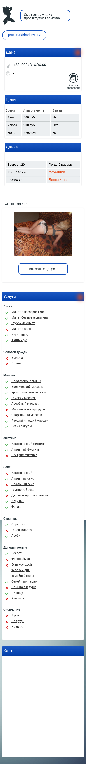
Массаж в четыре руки (28, 409)
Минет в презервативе (27, 312)
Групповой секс (22, 489)
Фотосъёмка (20, 559)
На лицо (17, 626)
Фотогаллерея (16, 204)
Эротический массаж (27, 386)
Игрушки (17, 501)
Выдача (17, 358)
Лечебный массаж (25, 403)
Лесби (15, 535)
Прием (16, 363)
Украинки (57, 172)
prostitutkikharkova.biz (24, 35)
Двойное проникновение (29, 495)
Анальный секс (22, 478)
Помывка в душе (23, 587)
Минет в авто (21, 329)
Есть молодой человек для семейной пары (22, 570)
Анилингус (19, 340)
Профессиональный (26, 381)
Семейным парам (24, 581)
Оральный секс (22, 484)
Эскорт (16, 553)
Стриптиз (18, 524)
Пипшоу (17, 593)
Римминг (18, 598)
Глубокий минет (23, 323)
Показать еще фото (43, 269)
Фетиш (16, 506)
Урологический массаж (28, 392)
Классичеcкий (21, 473)
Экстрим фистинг (24, 455)
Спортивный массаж (26, 415)
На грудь (17, 621)
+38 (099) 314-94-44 (29, 65)
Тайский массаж (23, 398)
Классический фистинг (28, 444)
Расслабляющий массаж (29, 420)
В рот (15, 615)
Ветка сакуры (21, 426)
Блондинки (58, 180)
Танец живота (21, 530)
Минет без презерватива (29, 317)
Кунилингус (19, 334)
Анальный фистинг (25, 449)
